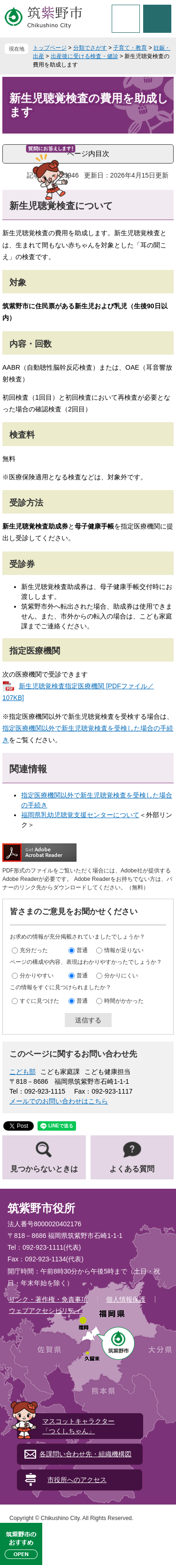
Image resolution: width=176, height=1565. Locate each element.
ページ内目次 (88, 153)
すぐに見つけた (39, 1001)
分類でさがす (90, 48)
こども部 (22, 1071)
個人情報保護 (125, 1299)
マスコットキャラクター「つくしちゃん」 (78, 1426)
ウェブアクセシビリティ (45, 1310)
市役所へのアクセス (77, 1479)
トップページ (50, 48)
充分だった (34, 950)
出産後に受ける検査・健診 (84, 56)
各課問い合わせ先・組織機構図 (85, 1454)
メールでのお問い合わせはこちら (58, 1101)
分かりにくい (121, 975)
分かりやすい (37, 975)
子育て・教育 (130, 48)
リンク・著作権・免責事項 (48, 1299)
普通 (82, 950)
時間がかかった (124, 1001)
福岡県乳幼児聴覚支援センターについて (80, 815)
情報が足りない (124, 950)
